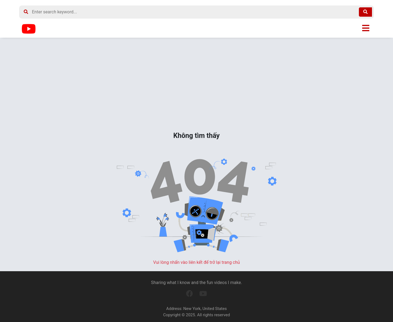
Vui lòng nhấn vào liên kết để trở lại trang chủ (196, 262)
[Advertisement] (196, 84)
